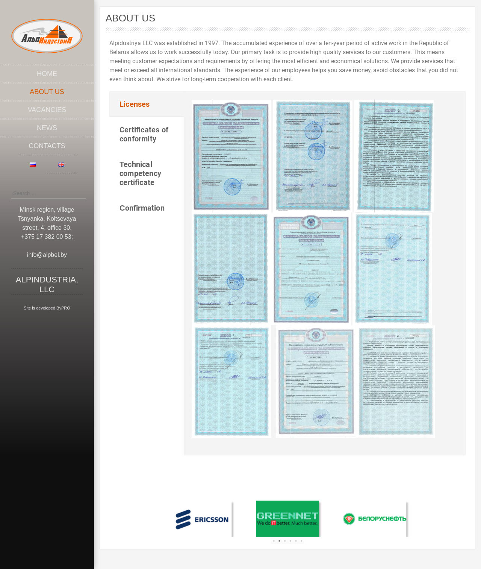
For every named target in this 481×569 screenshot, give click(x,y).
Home (47, 73)
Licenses (134, 104)
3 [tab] (285, 534)
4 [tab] (289, 534)
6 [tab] (298, 534)
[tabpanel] (222, 517)
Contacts (47, 146)
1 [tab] (277, 534)
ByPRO (63, 308)
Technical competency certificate (140, 173)
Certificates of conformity (143, 134)
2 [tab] (281, 534)
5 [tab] (294, 534)
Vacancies (47, 110)
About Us (47, 92)
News (47, 128)
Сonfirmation (142, 207)
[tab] (146, 104)
